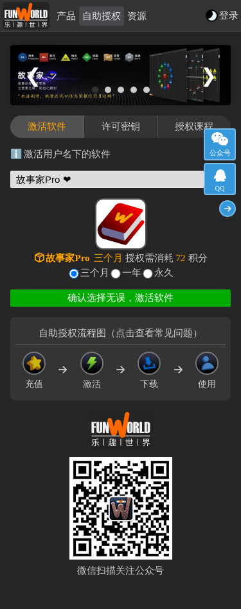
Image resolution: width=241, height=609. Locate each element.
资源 (137, 16)
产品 (66, 16)
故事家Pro (67, 258)
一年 (131, 273)
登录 (228, 15)
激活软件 (47, 126)
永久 (164, 273)
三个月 (94, 273)
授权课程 (194, 126)
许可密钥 (121, 126)
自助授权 (101, 16)
